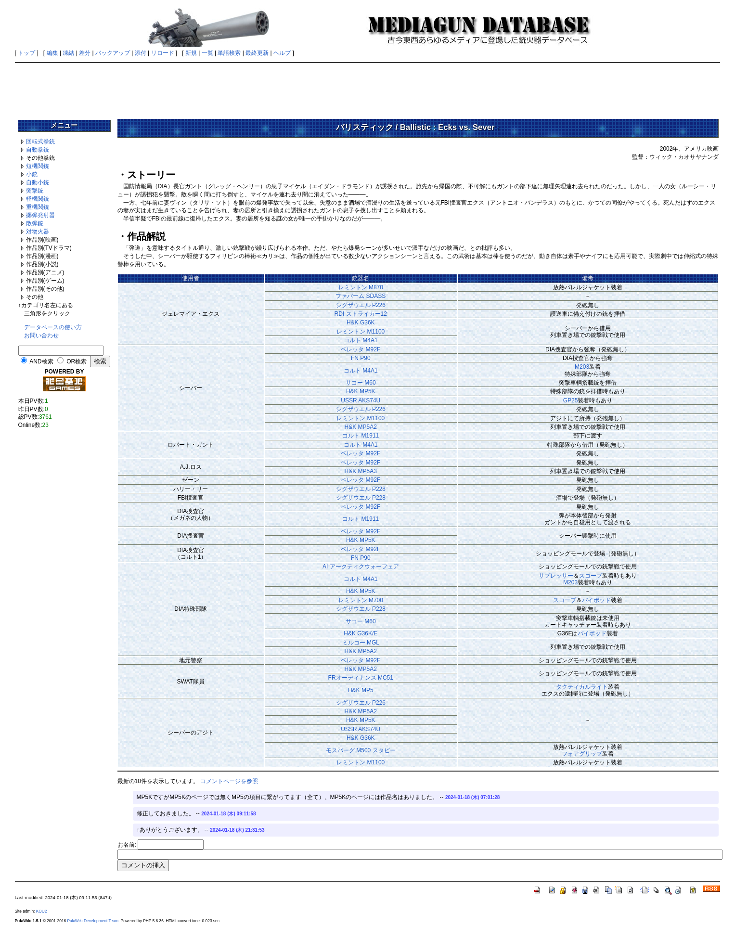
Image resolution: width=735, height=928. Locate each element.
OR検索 (76, 361)
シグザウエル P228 (361, 489)
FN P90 (361, 358)
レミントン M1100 (360, 331)
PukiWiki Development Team (92, 920)
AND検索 (41, 361)
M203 (582, 366)
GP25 (570, 400)
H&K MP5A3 (361, 471)
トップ (26, 53)
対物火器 (37, 231)
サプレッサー (556, 575)
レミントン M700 (360, 600)
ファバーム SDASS (360, 296)
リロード (162, 53)
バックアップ (112, 53)
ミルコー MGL (360, 642)
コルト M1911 (360, 435)
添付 (140, 53)
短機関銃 (37, 166)
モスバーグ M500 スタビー (361, 750)
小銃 (32, 174)
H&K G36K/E (360, 633)
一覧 (207, 53)
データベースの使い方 (53, 327)
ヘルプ (282, 53)
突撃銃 (34, 190)
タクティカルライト (582, 686)
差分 (84, 53)
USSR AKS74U (360, 400)
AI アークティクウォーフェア (360, 566)
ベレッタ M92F (360, 349)
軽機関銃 (37, 198)
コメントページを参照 (229, 781)
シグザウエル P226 (361, 305)
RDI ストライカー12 (361, 313)
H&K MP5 (361, 690)
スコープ (590, 575)
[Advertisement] (367, 87)
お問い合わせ (41, 335)
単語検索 (229, 53)
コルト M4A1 (361, 340)
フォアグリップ (582, 753)
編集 (52, 53)
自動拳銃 (37, 149)
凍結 (68, 53)
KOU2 (41, 911)
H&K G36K (361, 322)
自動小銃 (37, 182)
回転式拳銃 (40, 141)
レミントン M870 (360, 287)
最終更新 (257, 53)
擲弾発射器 (40, 215)
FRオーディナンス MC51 (360, 677)
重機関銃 (37, 207)
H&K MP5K (360, 391)
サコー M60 (361, 382)
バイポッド (596, 600)
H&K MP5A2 (361, 427)
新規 (191, 53)
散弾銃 (34, 223)
